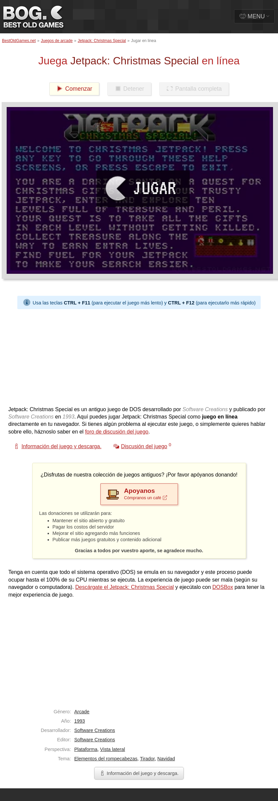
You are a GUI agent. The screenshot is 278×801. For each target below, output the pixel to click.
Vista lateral (112, 749)
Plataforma (86, 749)
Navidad (166, 758)
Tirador (147, 758)
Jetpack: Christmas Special (102, 40)
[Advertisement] (116, 356)
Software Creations (94, 730)
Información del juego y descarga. (139, 773)
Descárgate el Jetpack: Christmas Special (124, 587)
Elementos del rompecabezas (106, 758)
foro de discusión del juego (116, 432)
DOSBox (222, 587)
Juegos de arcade (57, 40)
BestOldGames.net (19, 40)
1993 (79, 721)
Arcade (82, 711)
